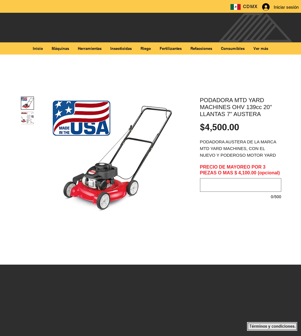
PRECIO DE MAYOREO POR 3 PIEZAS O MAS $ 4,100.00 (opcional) (240, 170)
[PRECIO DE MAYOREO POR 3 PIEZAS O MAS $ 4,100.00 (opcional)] (240, 185)
